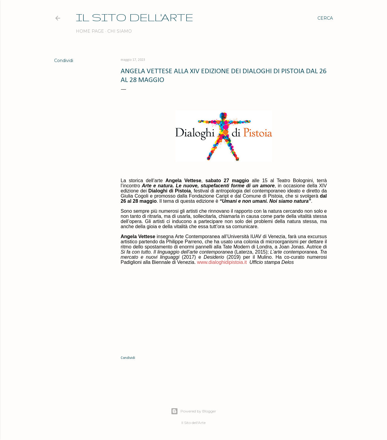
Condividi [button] (63, 60)
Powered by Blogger (193, 411)
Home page (90, 31)
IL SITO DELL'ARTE (134, 17)
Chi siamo (119, 31)
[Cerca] (325, 18)
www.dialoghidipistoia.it (222, 262)
